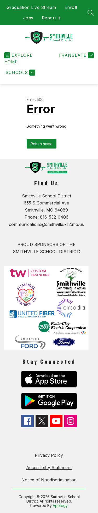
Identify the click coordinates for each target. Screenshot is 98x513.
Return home (42, 143)
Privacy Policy (49, 455)
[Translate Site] (75, 55)
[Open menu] (18, 55)
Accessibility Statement (49, 467)
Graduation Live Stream (31, 7)
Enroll (71, 7)
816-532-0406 (54, 217)
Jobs (28, 17)
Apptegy (60, 505)
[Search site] (91, 12)
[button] (11, 62)
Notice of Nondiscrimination (49, 479)
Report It (51, 17)
